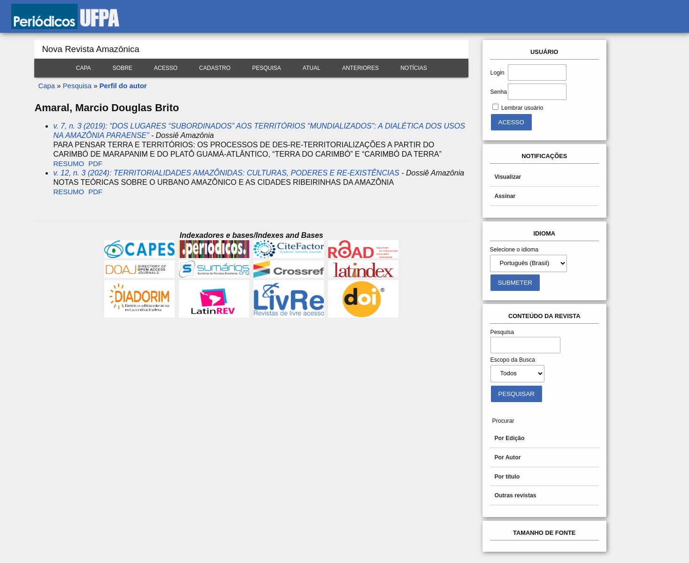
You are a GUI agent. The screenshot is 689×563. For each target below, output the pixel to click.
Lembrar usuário (522, 108)
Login (497, 72)
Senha (498, 92)
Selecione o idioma (514, 249)
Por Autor (507, 457)
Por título (507, 476)
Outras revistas (515, 495)
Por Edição (509, 438)
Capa (83, 68)
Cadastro (214, 68)
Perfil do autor (123, 86)
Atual (312, 68)
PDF (95, 163)
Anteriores (360, 68)
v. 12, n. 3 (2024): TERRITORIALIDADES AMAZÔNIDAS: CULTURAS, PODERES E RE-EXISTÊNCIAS (226, 173)
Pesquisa (266, 68)
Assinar (504, 196)
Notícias (413, 68)
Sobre (122, 68)
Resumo (68, 163)
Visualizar (507, 177)
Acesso (165, 68)
